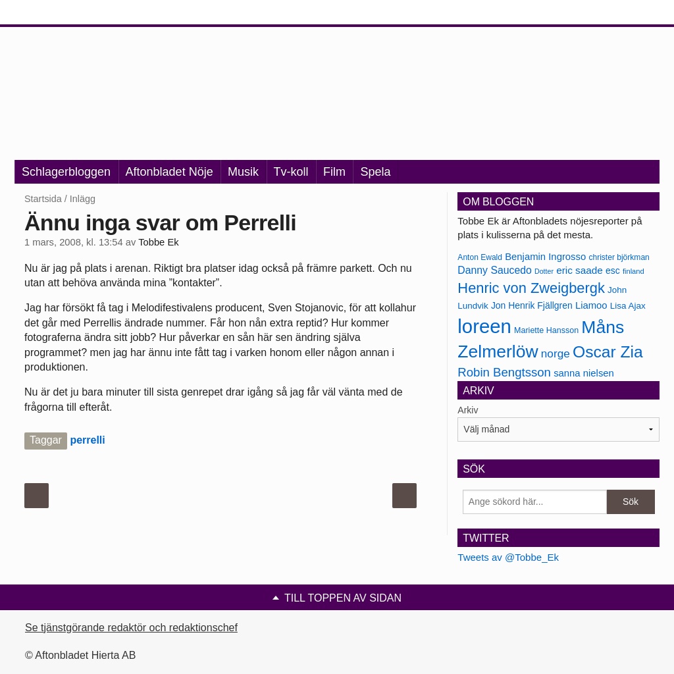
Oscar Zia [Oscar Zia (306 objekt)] (608, 352)
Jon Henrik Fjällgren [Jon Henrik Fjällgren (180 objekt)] (532, 305)
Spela (375, 171)
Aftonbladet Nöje (169, 171)
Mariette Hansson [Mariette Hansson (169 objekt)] (546, 330)
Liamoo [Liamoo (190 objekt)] (591, 305)
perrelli (87, 440)
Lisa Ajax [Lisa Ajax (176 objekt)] (628, 306)
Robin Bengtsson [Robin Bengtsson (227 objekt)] (504, 372)
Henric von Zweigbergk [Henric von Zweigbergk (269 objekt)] (531, 288)
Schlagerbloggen (66, 171)
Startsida (43, 199)
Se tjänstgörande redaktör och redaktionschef (131, 627)
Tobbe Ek (158, 242)
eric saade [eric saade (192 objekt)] (579, 270)
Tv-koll (291, 171)
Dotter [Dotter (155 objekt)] (544, 271)
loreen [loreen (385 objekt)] (484, 326)
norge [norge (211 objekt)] (555, 353)
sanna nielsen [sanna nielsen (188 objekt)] (584, 373)
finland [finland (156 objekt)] (633, 271)
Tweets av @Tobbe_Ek (508, 557)
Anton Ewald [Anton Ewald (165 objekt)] (479, 257)
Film (334, 171)
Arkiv (467, 410)
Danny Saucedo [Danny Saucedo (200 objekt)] (494, 270)
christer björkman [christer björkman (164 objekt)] (618, 257)
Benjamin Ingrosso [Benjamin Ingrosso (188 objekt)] (545, 256)
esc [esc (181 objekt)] (613, 270)
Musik (243, 171)
